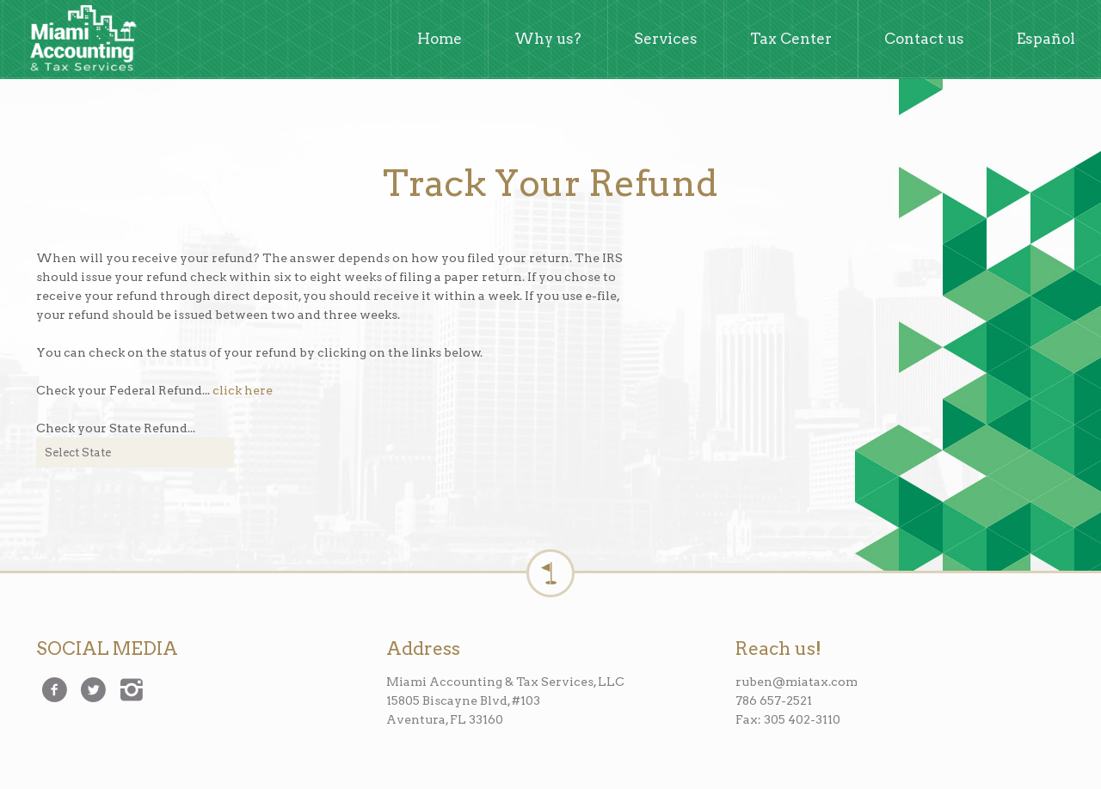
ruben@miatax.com (796, 681)
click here (242, 390)
